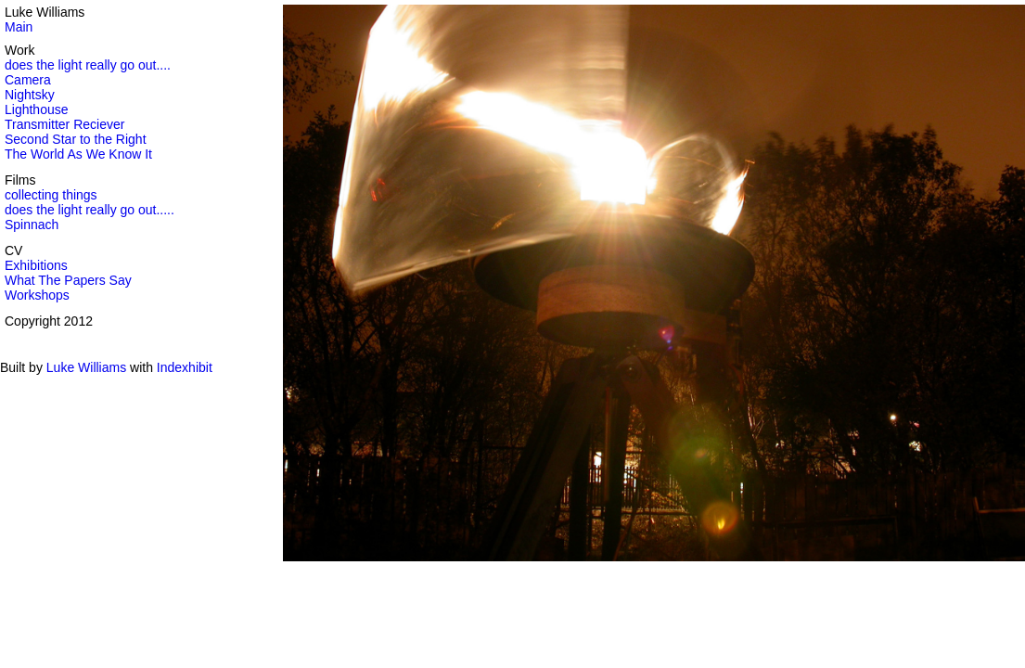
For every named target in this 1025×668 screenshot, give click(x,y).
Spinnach (31, 224)
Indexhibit (184, 367)
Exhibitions (36, 265)
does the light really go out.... (88, 65)
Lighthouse (37, 109)
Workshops (37, 295)
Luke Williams (86, 367)
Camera (28, 79)
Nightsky (30, 94)
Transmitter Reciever (64, 124)
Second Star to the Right (76, 139)
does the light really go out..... (89, 209)
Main (18, 26)
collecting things (51, 194)
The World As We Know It (78, 154)
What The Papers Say (68, 280)
